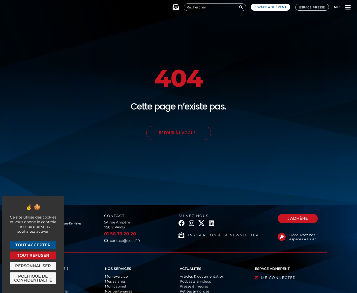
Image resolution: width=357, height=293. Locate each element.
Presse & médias (194, 286)
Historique (39, 286)
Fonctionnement (44, 276)
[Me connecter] (257, 278)
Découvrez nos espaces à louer (302, 237)
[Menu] (348, 7)
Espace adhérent (270, 7)
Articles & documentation (202, 276)
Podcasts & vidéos (195, 281)
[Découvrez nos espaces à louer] (282, 237)
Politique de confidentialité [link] (33, 278)
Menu (338, 7)
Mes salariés (115, 281)
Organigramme (43, 281)
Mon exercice (116, 276)
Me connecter (278, 277)
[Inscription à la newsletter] (181, 235)
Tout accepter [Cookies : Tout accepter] (33, 245)
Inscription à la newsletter (223, 235)
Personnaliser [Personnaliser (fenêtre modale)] (33, 265)
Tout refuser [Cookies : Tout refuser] (33, 255)
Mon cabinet (115, 286)
